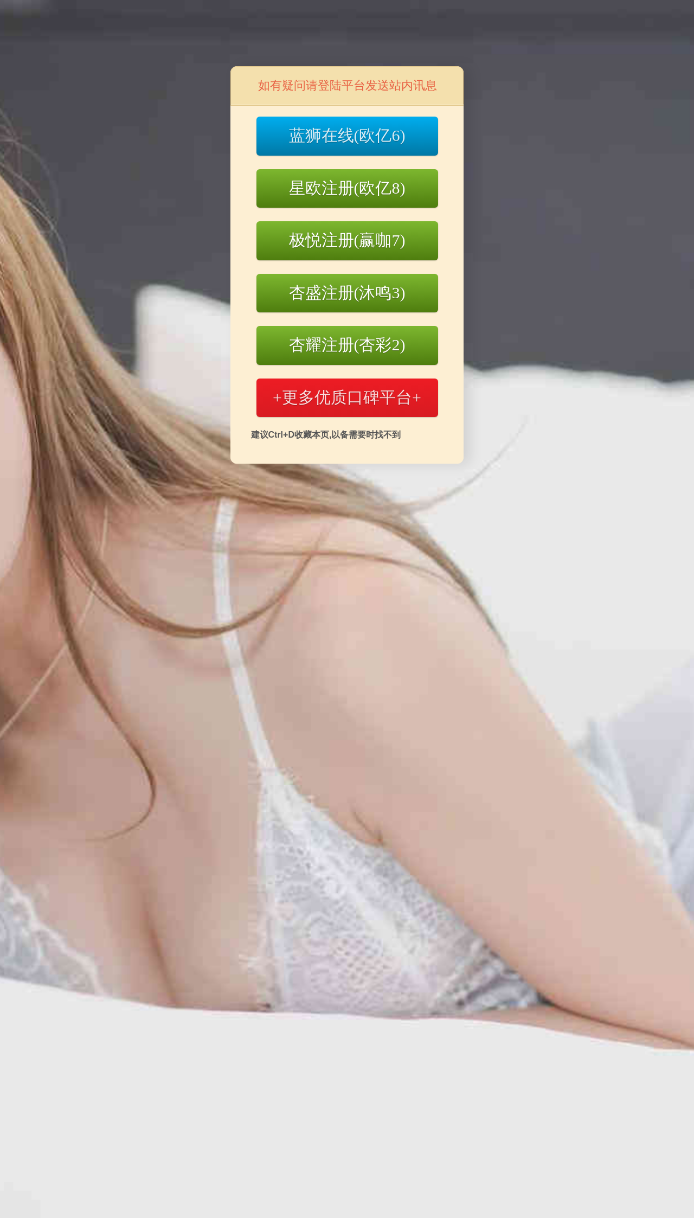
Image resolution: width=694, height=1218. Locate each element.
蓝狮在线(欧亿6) (347, 135)
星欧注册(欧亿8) (347, 188)
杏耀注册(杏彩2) (347, 345)
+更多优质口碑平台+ (347, 397)
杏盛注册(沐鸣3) (347, 293)
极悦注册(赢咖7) (347, 240)
